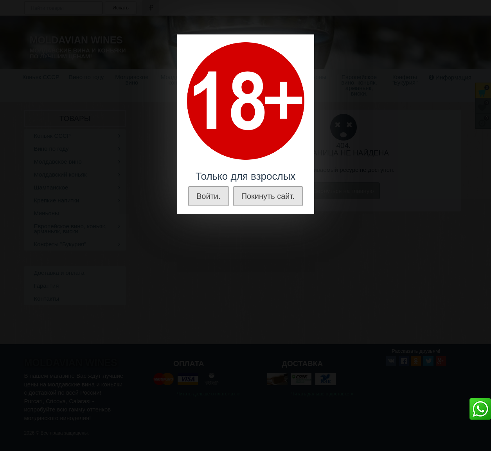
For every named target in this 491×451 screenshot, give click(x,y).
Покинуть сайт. (268, 196)
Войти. (208, 196)
